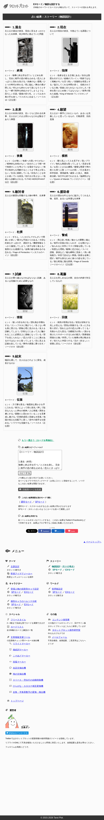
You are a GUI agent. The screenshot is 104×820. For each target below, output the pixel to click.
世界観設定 (57, 589)
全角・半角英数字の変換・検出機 (29, 692)
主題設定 (15, 566)
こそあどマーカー (21, 656)
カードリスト (17, 627)
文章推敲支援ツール (20, 637)
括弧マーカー (19, 662)
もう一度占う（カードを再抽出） (38, 440)
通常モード (26, 502)
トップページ (17, 701)
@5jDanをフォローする (16, 733)
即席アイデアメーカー (21, 574)
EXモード (70, 570)
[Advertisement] (53, 781)
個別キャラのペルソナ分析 (24, 601)
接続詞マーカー (20, 650)
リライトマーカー (21, 644)
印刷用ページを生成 (32, 489)
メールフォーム (59, 637)
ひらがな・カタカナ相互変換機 (28, 686)
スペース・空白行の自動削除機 (28, 680)
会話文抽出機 (19, 668)
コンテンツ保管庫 (60, 620)
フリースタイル (18, 620)
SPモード (39, 502)
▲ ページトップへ (92, 542)
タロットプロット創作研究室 (66, 630)
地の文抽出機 (19, 674)
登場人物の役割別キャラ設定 (25, 589)
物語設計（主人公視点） (64, 566)
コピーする (24, 473)
